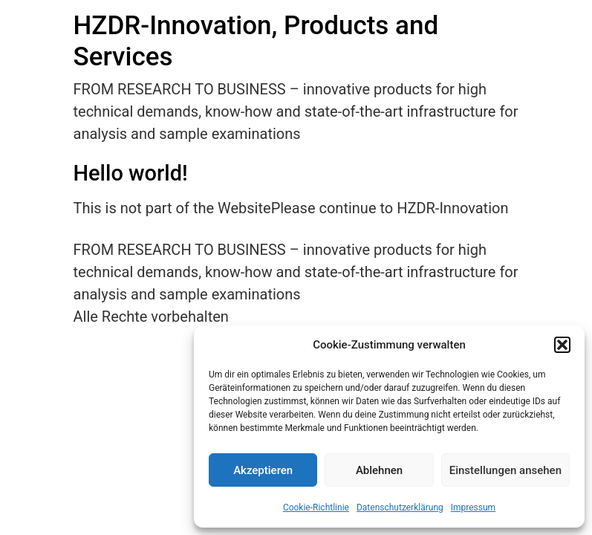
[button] (562, 344)
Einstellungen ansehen (505, 470)
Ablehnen (379, 470)
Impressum (473, 507)
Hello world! (131, 173)
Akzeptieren (263, 470)
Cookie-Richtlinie (316, 507)
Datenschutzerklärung (400, 507)
